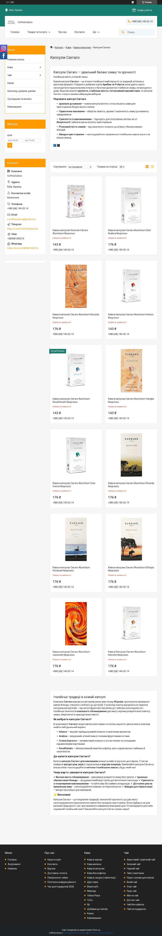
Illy (88, 904)
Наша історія (54, 859)
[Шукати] (123, 32)
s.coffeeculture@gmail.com (21, 219)
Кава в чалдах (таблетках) (101, 877)
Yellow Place (93, 895)
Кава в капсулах (82, 47)
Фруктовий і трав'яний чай (141, 859)
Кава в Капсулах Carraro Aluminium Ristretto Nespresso (127, 653)
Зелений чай (133, 864)
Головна (15, 32)
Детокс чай (133, 900)
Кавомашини (14, 106)
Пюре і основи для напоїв (140, 877)
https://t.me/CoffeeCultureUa (22, 229)
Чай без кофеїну (135, 904)
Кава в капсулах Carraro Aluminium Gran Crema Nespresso (74, 485)
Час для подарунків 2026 (60, 886)
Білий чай (132, 882)
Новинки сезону (15, 59)
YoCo (90, 900)
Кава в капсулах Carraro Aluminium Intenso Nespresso (130, 316)
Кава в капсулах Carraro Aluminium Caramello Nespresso (71, 653)
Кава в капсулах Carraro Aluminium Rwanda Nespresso (131, 485)
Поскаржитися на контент (75, 933)
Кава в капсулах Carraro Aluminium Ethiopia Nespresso (131, 569)
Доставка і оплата (57, 873)
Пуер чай (131, 891)
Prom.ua (96, 930)
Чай (9, 75)
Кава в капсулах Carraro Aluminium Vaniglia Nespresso (131, 400)
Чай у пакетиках (135, 873)
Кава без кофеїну (96, 873)
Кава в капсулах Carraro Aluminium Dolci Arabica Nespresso (129, 232)
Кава (68, 47)
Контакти (80, 32)
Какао (10, 83)
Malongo (91, 891)
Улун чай (131, 886)
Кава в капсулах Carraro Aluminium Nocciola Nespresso (76, 316)
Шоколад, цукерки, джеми (21, 91)
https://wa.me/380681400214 (22, 248)
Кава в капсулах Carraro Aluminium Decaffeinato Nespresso (71, 400)
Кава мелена (94, 864)
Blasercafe (92, 886)
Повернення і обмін (57, 877)
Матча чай (132, 895)
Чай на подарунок (136, 909)
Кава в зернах (94, 859)
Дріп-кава (92, 882)
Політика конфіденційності (61, 882)
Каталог (59, 47)
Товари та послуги (37, 32)
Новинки (12, 868)
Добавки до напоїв (97, 909)
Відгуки (51, 868)
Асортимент (14, 864)
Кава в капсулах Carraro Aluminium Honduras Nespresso (71, 569)
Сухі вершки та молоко (19, 99)
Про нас (62, 32)
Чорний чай (133, 868)
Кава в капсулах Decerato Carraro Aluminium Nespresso (70, 232)
